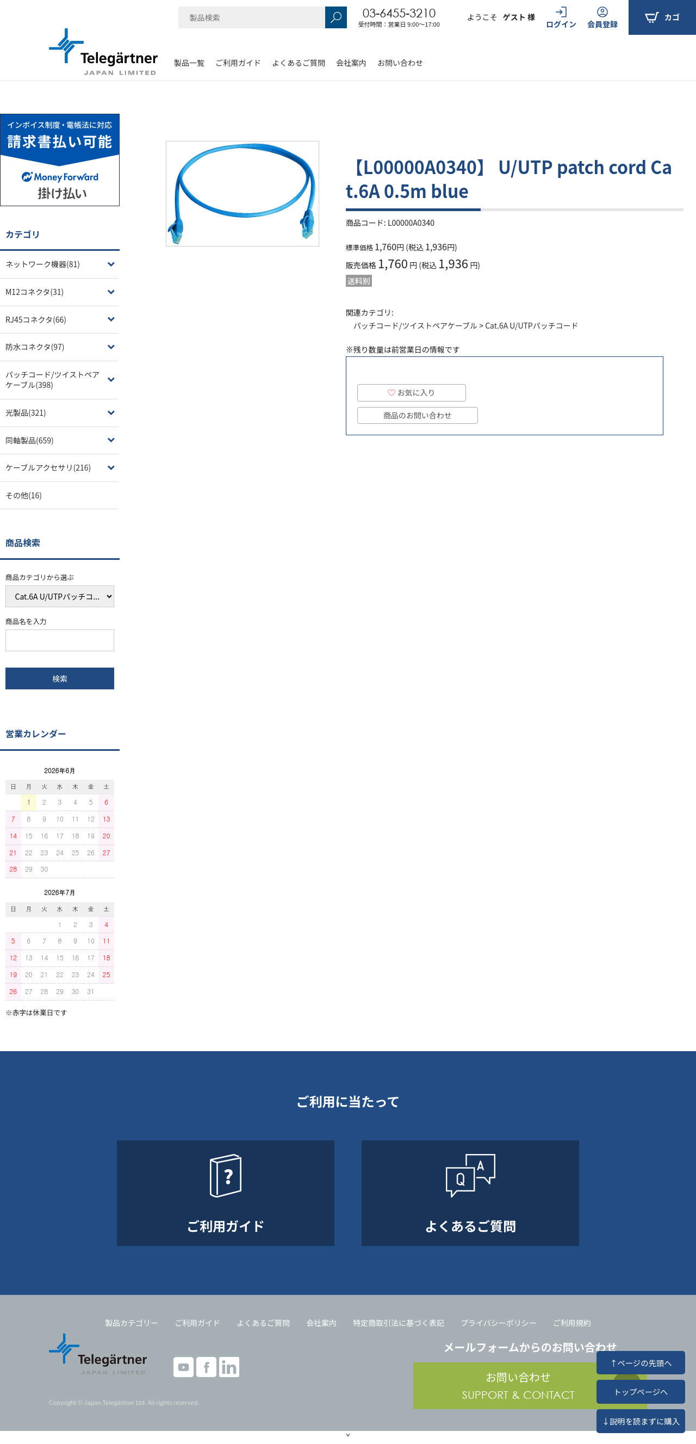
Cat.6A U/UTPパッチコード (532, 325)
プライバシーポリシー (499, 1322)
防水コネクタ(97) (34, 346)
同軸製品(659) (29, 440)
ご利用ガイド (238, 62)
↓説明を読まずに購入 (641, 1421)
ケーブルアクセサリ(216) (48, 467)
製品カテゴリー (131, 1322)
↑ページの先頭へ (641, 1362)
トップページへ (640, 1391)
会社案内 (351, 62)
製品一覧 (189, 62)
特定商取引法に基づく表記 (398, 1322)
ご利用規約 (572, 1322)
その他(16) (23, 495)
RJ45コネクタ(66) (35, 319)
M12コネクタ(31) (34, 291)
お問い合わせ (400, 62)
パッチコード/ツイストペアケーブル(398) (52, 380)
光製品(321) (25, 412)
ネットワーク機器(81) (42, 263)
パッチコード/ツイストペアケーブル (415, 325)
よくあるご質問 (298, 62)
